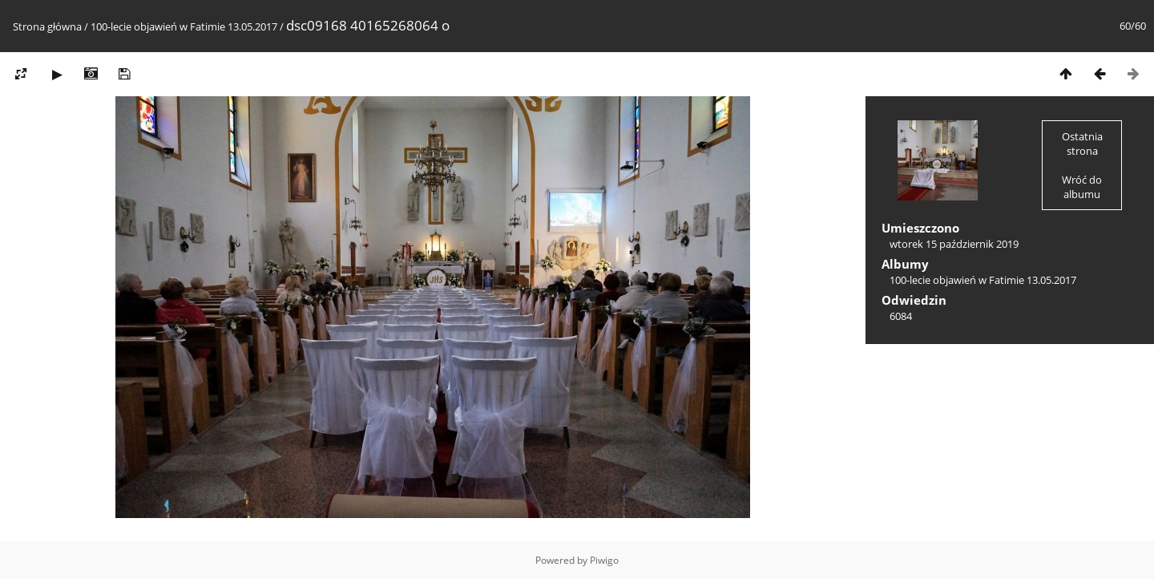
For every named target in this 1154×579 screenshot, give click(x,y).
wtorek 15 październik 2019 (954, 244)
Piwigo (604, 560)
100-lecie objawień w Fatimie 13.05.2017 (184, 26)
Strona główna (47, 26)
